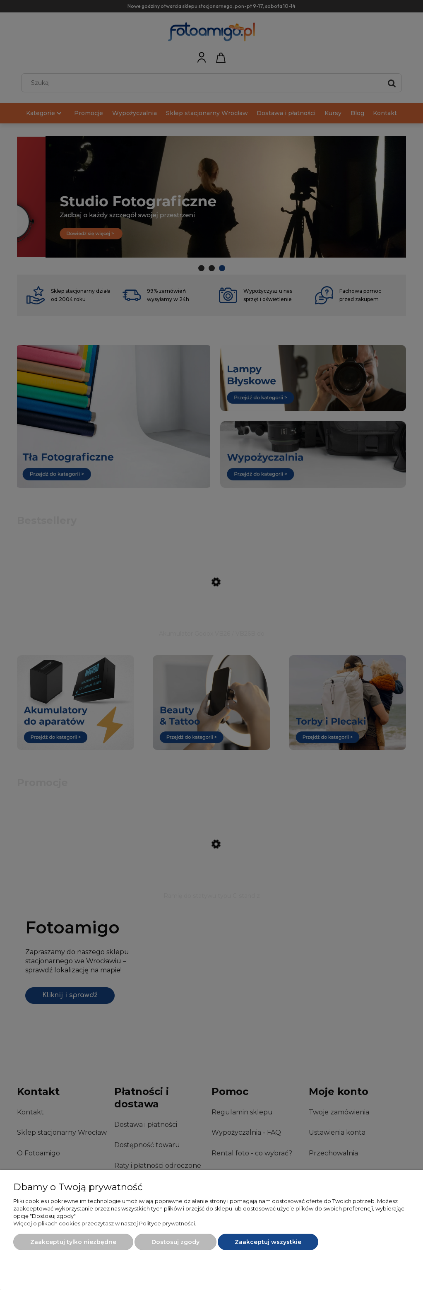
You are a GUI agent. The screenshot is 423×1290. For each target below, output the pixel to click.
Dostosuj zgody (175, 1242)
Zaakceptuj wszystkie (268, 1242)
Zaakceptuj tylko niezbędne (73, 1242)
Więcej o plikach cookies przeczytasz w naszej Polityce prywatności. (104, 1223)
